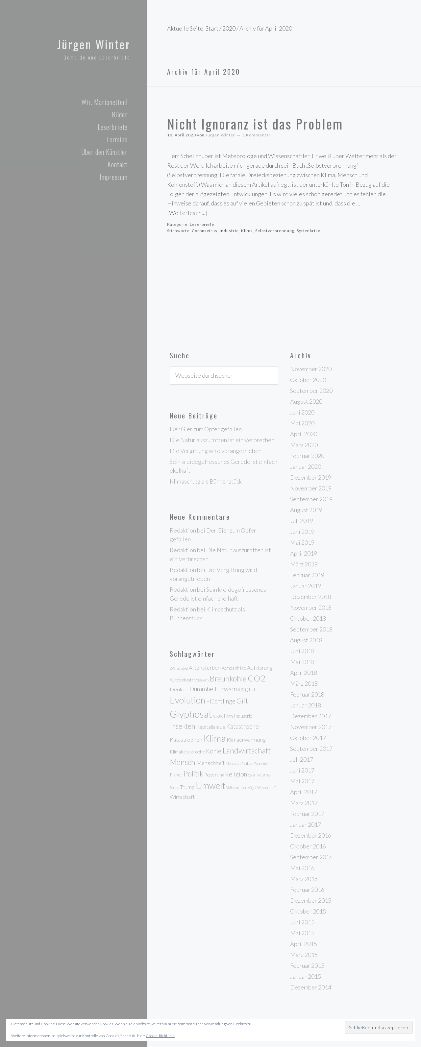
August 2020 (306, 401)
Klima (247, 230)
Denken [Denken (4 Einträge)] (179, 689)
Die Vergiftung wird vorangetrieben (215, 450)
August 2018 (306, 640)
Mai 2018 (302, 661)
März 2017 (304, 802)
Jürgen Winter (91, 43)
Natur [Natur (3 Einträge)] (247, 763)
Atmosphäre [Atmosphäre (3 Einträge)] (234, 668)
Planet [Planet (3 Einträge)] (176, 774)
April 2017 (303, 792)
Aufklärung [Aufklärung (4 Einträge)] (259, 667)
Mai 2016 (302, 867)
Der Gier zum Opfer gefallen (206, 429)
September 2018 (311, 629)
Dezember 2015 (310, 900)
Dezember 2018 (310, 596)
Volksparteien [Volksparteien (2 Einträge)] (236, 787)
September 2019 (311, 499)
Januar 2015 (305, 976)
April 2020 (303, 434)
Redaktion (183, 530)
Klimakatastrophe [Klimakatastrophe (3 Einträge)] (187, 751)
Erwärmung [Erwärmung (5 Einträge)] (233, 689)
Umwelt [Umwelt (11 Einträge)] (210, 785)
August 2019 (306, 509)
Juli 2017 (301, 759)
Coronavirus (204, 230)
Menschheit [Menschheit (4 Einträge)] (210, 763)
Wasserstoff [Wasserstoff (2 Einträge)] (266, 787)
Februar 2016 (307, 889)
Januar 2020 (305, 466)
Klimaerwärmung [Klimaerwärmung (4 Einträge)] (246, 739)
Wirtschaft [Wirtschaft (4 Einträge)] (182, 797)
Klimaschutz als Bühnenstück (206, 481)
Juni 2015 (302, 922)
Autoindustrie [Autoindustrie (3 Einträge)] (183, 679)
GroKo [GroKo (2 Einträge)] (218, 716)
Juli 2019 (301, 520)
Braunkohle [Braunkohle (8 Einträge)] (228, 678)
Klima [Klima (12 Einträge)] (214, 738)
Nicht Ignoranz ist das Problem (255, 123)
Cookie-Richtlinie (160, 1035)
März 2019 (304, 564)
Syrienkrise (308, 230)
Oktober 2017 (308, 737)
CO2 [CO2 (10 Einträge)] (256, 678)
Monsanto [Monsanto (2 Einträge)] (233, 763)
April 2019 (303, 553)
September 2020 (311, 390)
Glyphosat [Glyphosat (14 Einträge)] (191, 714)
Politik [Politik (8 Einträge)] (193, 773)
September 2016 (311, 857)
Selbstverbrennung (274, 230)
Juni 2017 (302, 770)
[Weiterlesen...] (187, 212)
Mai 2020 (302, 423)
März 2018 (304, 683)
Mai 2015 (302, 933)
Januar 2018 (305, 705)
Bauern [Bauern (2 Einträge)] (203, 680)
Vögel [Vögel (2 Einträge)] (252, 787)
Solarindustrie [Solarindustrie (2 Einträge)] (259, 775)
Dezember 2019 (310, 477)
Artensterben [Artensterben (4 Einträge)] (205, 667)
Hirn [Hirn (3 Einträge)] (228, 716)
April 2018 (303, 672)
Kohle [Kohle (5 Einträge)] (213, 751)
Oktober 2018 (308, 618)
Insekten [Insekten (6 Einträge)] (182, 726)
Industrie (229, 230)
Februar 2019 (307, 575)
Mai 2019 (302, 542)
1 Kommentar (256, 134)
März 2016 (304, 878)
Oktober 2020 (308, 379)
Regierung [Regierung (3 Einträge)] (214, 774)
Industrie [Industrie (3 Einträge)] (243, 716)
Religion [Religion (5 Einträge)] (236, 774)
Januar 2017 (305, 824)
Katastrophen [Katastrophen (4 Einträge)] (186, 739)
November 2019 (311, 488)
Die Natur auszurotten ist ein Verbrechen (222, 439)
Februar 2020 (307, 455)
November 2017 (311, 726)
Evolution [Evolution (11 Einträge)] (187, 700)
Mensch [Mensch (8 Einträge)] (182, 762)
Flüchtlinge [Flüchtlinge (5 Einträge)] (220, 701)
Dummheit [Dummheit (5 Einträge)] (203, 689)
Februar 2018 (307, 694)
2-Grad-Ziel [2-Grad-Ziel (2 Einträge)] (179, 668)
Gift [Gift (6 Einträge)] (242, 701)
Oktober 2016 (308, 846)
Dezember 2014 (310, 987)
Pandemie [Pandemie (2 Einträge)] (261, 763)
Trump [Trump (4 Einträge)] (187, 787)
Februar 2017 (307, 813)
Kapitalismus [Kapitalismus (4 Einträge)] (210, 727)
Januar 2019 (305, 585)
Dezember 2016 (310, 835)
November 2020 (311, 368)
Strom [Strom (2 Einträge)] (174, 787)
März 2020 (304, 444)
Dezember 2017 (310, 716)
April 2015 (303, 943)
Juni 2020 (302, 412)
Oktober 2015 (308, 911)
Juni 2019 (302, 531)
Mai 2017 (302, 781)
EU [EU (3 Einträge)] (252, 689)
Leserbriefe (202, 224)
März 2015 (304, 954)
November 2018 (311, 607)
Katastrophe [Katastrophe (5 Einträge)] (242, 726)
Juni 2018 (302, 650)
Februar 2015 (307, 965)
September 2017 (311, 748)
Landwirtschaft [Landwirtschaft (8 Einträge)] (246, 750)
